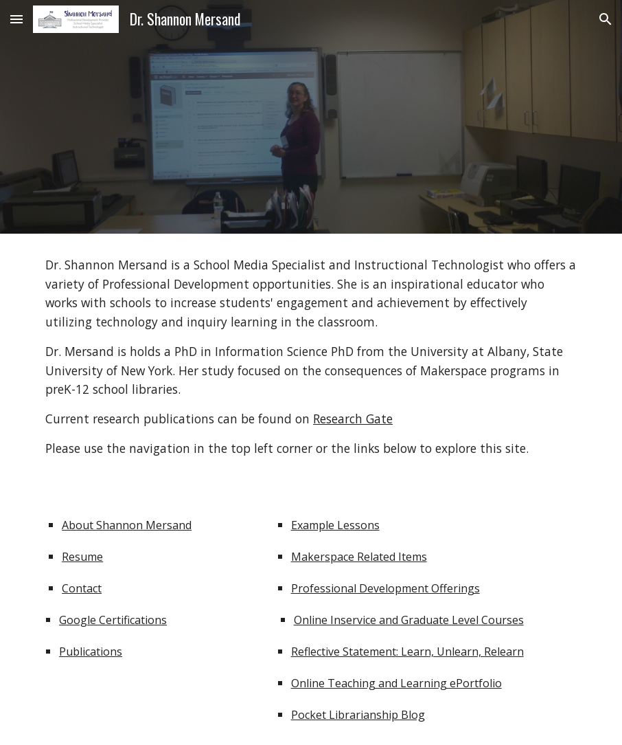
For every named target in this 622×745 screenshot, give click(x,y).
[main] (311, 356)
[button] (16, 19)
